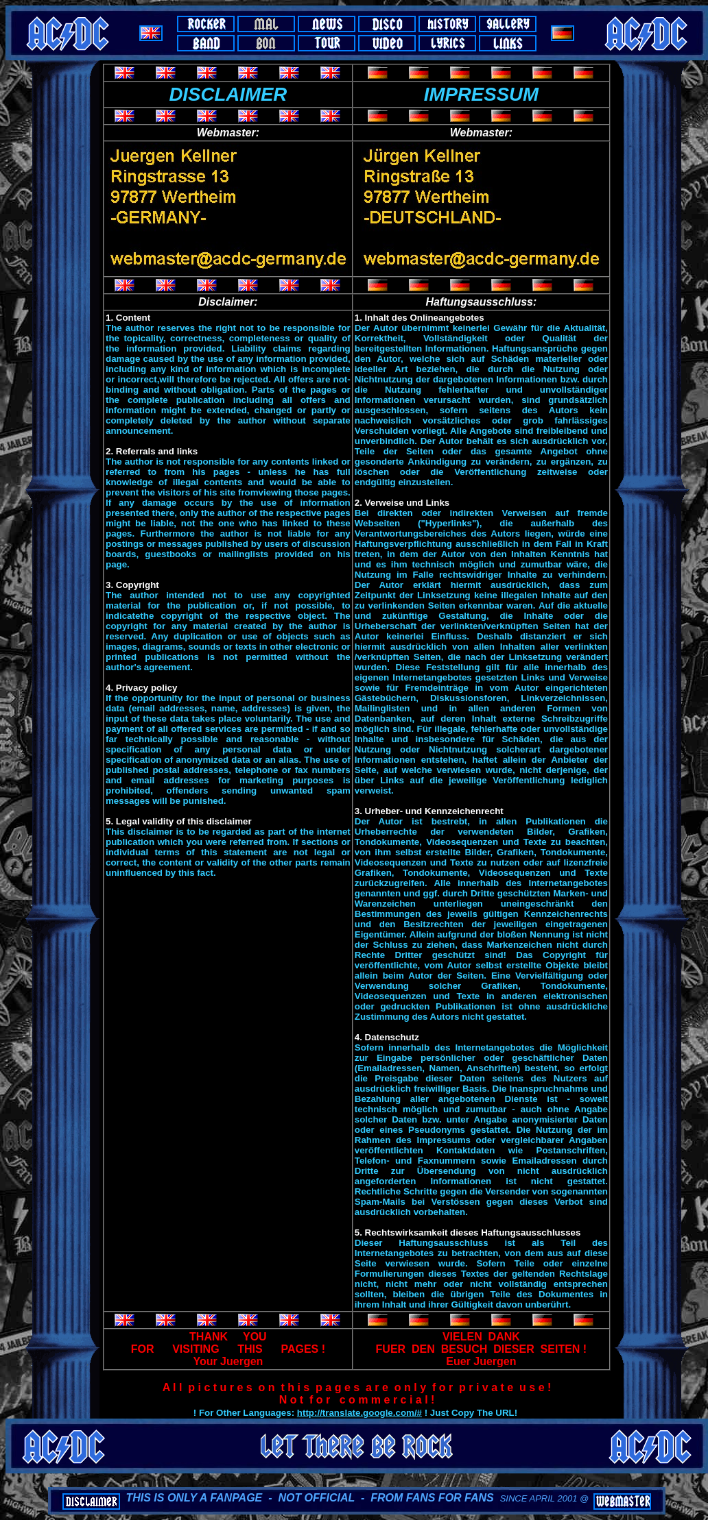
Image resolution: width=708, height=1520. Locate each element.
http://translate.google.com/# (359, 1413)
